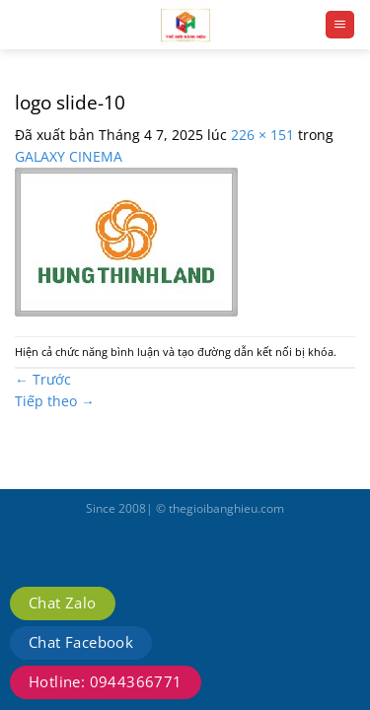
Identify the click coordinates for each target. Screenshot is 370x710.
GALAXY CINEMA (68, 156)
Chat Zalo (63, 602)
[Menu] (340, 24)
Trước (43, 379)
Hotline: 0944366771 (106, 681)
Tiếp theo (55, 400)
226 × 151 (262, 134)
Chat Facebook (81, 642)
